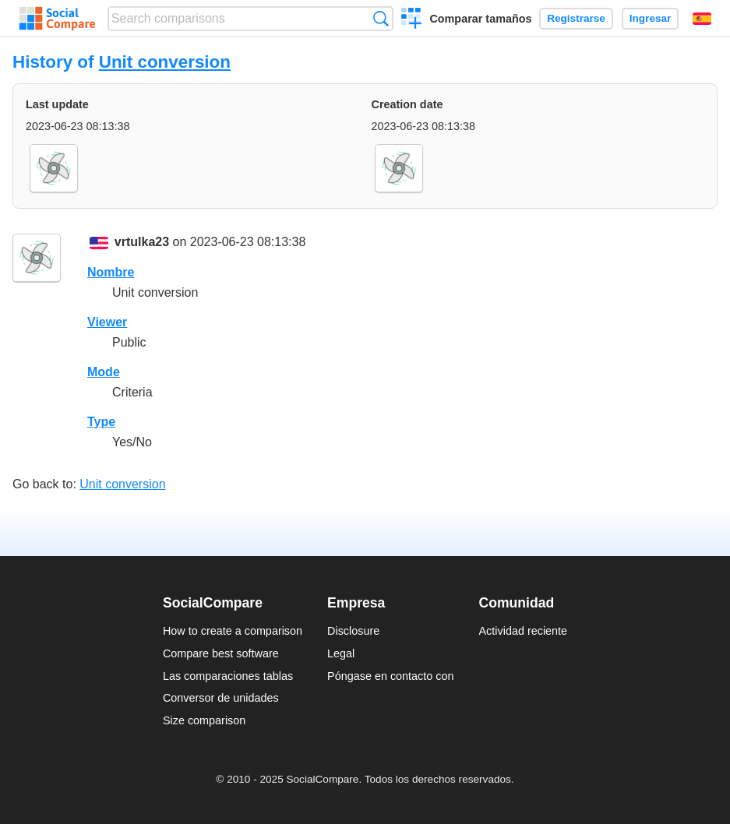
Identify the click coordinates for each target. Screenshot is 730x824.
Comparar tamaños (480, 18)
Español (702, 18)
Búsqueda (380, 18)
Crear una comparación (411, 20)
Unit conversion (165, 62)
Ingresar (650, 18)
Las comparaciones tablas (228, 676)
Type (101, 421)
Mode (103, 372)
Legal (340, 653)
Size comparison (204, 720)
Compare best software (221, 653)
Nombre (110, 272)
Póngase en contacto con (390, 676)
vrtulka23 (142, 241)
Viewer (107, 322)
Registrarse (576, 18)
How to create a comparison (232, 631)
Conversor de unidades (221, 698)
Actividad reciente (523, 631)
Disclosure (353, 631)
